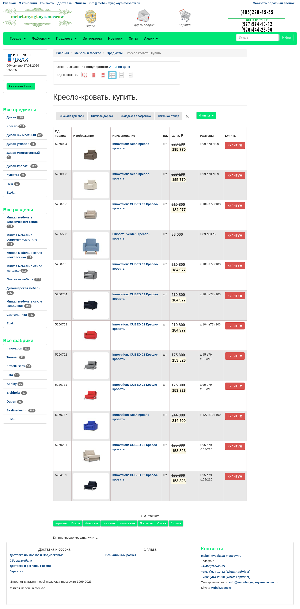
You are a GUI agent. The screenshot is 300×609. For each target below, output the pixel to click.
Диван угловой (21, 144)
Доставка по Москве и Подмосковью (37, 555)
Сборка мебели (21, 560)
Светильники (21, 314)
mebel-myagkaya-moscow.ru (221, 555)
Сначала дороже (102, 116)
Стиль (161, 523)
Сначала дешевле (72, 116)
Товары (18, 38)
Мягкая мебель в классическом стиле (22, 222)
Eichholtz (17, 392)
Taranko (16, 357)
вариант (61, 523)
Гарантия (16, 571)
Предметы (66, 38)
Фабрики (41, 38)
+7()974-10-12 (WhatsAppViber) (225, 571)
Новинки (115, 38)
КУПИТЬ (235, 145)
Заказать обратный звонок (273, 3)
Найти (286, 37)
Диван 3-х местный (25, 135)
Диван (15, 117)
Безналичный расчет (120, 555)
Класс (75, 523)
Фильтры (206, 115)
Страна (176, 523)
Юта (13, 375)
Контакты (47, 3)
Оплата (80, 3)
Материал (91, 523)
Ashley (15, 383)
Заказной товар (168, 116)
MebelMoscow (221, 587)
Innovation (18, 348)
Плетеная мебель (24, 279)
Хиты (133, 38)
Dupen (15, 401)
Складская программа (136, 116)
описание (109, 523)
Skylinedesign (21, 410)
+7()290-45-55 (213, 566)
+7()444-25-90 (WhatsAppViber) (225, 577)
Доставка (64, 3)
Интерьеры (92, 38)
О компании (28, 3)
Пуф (13, 183)
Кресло (16, 126)
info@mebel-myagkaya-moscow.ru (114, 3)
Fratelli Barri (19, 366)
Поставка (146, 523)
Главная (9, 3)
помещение (128, 523)
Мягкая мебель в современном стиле (22, 239)
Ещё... (11, 192)
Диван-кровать (22, 166)
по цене (122, 66)
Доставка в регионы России (30, 566)
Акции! (150, 38)
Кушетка (16, 175)
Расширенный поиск (21, 86)
